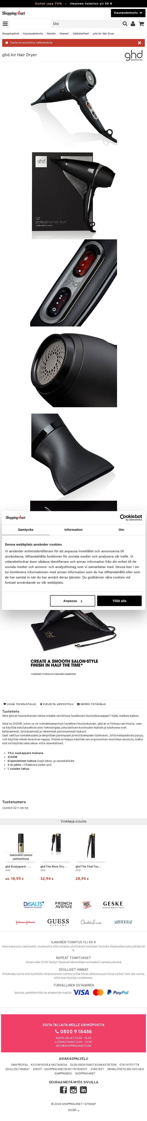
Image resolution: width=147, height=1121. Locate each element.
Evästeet (97, 1069)
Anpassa (72, 601)
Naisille (51, 34)
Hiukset (64, 34)
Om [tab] (121, 529)
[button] (141, 24)
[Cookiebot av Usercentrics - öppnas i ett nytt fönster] (123, 517)
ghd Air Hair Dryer (103, 34)
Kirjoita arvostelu (56, 704)
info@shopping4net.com (73, 1046)
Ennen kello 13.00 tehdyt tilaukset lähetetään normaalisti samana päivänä (73, 960)
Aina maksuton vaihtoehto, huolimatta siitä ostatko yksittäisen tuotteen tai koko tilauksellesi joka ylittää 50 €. (73, 946)
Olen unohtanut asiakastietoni (93, 1065)
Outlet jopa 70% (48, 4)
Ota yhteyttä (129, 1065)
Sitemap (90, 1104)
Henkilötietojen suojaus (125, 1069)
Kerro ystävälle (91, 704)
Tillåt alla (119, 601)
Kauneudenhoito (33, 34)
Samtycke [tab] (25, 529)
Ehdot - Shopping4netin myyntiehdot (60, 1069)
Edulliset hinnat (18, 1069)
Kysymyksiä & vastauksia (49, 1065)
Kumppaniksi (63, 1073)
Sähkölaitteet (81, 34)
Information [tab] (73, 529)
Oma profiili (19, 1065)
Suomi (73, 1110)
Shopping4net (10, 34)
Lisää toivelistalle (19, 704)
